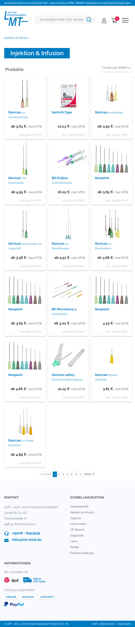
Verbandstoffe (79, 506)
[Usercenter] (104, 20)
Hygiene (75, 518)
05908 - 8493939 (76, 2)
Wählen (116, 67)
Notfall (74, 547)
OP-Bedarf (77, 529)
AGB (94, 623)
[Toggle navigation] (125, 20)
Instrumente (78, 524)
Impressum (124, 623)
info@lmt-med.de (27, 540)
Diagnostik (76, 535)
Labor (74, 541)
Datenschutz (107, 623)
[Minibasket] (114, 20)
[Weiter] (89, 474)
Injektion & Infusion (82, 512)
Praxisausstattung (81, 553)
